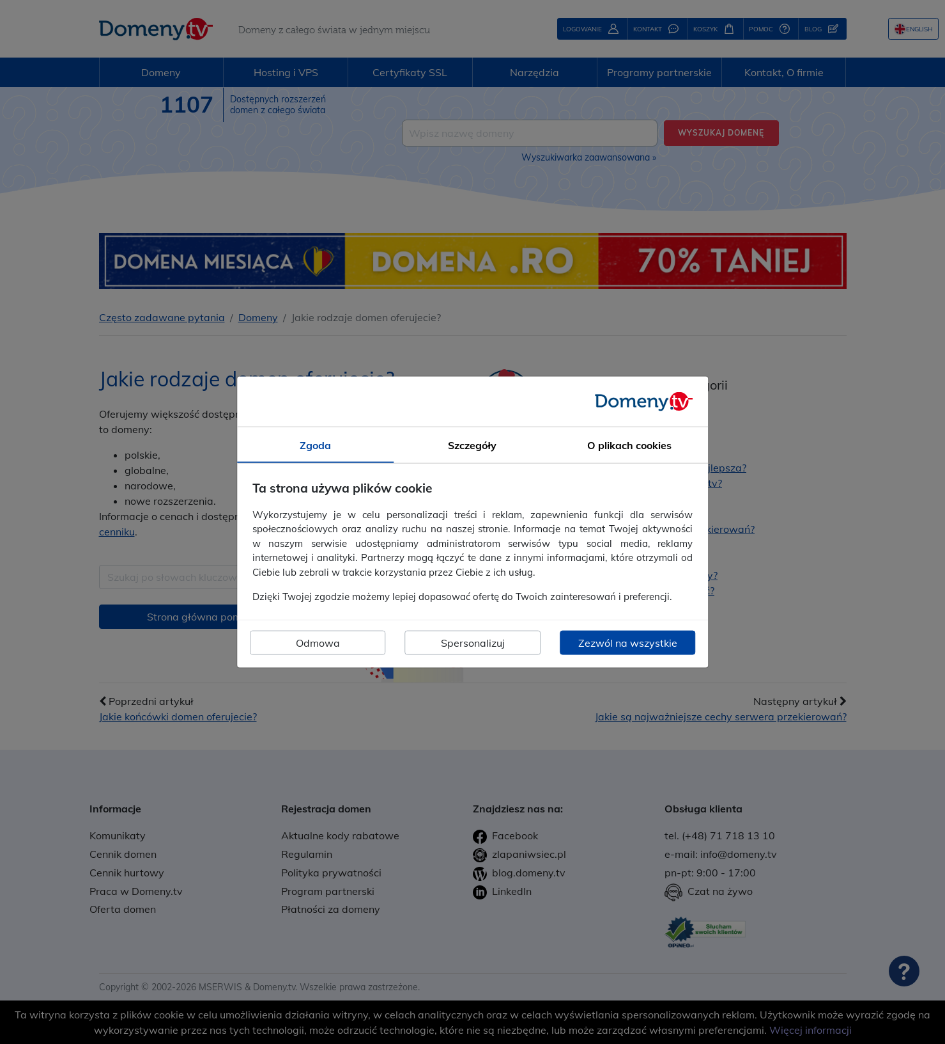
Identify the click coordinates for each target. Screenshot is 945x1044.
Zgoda (315, 445)
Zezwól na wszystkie (627, 642)
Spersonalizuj (473, 642)
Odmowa (318, 642)
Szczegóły (472, 445)
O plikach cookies (629, 445)
